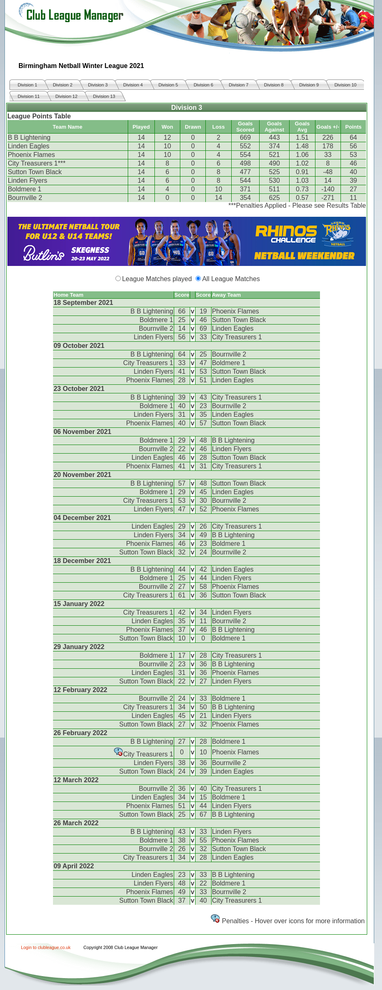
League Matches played (157, 278)
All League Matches (231, 278)
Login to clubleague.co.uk (46, 947)
